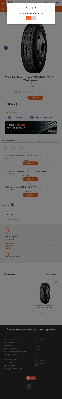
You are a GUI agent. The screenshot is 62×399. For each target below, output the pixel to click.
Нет (33, 18)
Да (28, 18)
